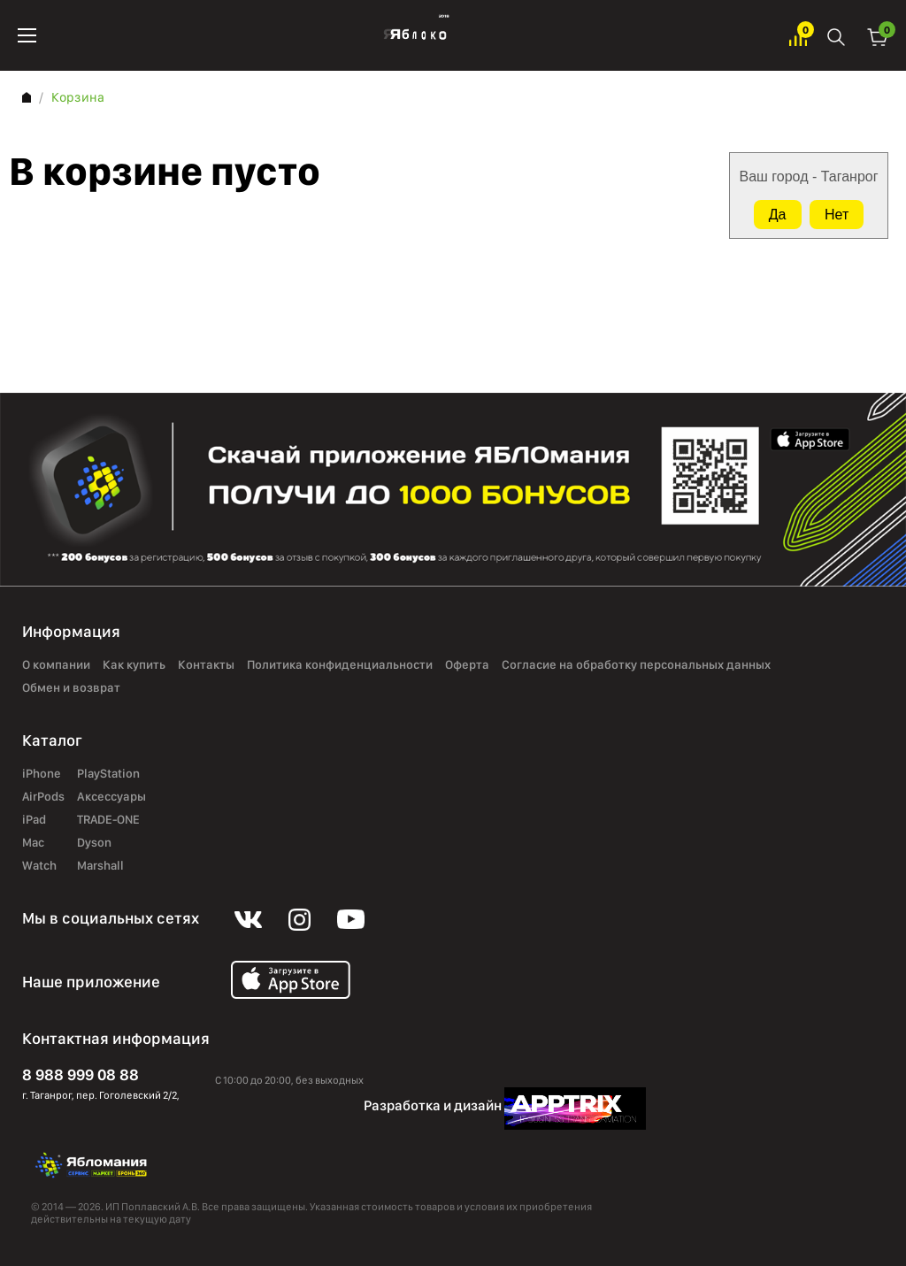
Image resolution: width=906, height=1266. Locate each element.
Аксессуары (111, 797)
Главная (26, 97)
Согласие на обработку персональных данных (636, 665)
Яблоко (413, 35)
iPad (34, 820)
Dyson (94, 843)
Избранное (798, 35)
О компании (56, 665)
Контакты (206, 665)
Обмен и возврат (71, 688)
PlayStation (108, 774)
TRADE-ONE (108, 820)
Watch (39, 866)
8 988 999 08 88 (80, 1074)
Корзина (877, 35)
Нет (836, 214)
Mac (33, 843)
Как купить (134, 665)
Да (778, 214)
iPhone (41, 774)
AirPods (43, 797)
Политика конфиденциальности (340, 665)
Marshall (100, 866)
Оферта (467, 665)
